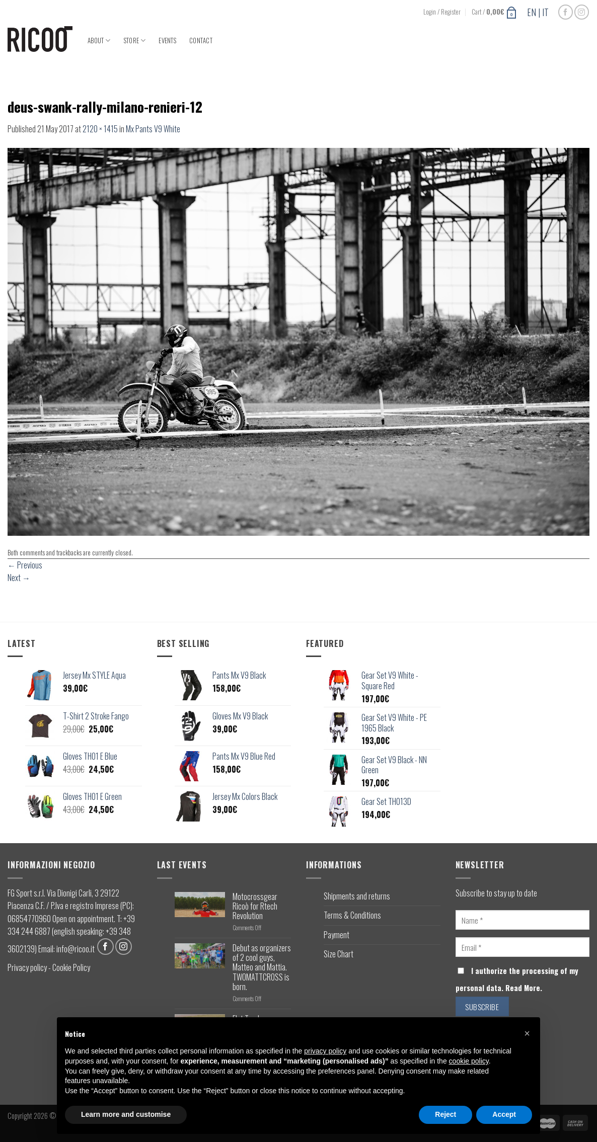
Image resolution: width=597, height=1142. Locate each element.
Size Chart (338, 954)
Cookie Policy (71, 967)
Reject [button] (445, 1114)
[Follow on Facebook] (565, 12)
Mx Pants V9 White (153, 129)
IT (545, 12)
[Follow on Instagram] (581, 12)
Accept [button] (504, 1114)
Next (19, 578)
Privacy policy (27, 967)
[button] (527, 1033)
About (99, 40)
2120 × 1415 (100, 129)
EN (531, 12)
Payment (336, 935)
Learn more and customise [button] (126, 1114)
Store (135, 40)
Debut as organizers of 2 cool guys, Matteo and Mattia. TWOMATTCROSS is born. (262, 967)
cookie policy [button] (469, 1061)
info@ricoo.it (75, 949)
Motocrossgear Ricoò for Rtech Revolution (255, 906)
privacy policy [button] (325, 1051)
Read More (522, 988)
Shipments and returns (357, 896)
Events (167, 40)
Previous (25, 565)
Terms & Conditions (352, 915)
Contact (200, 40)
